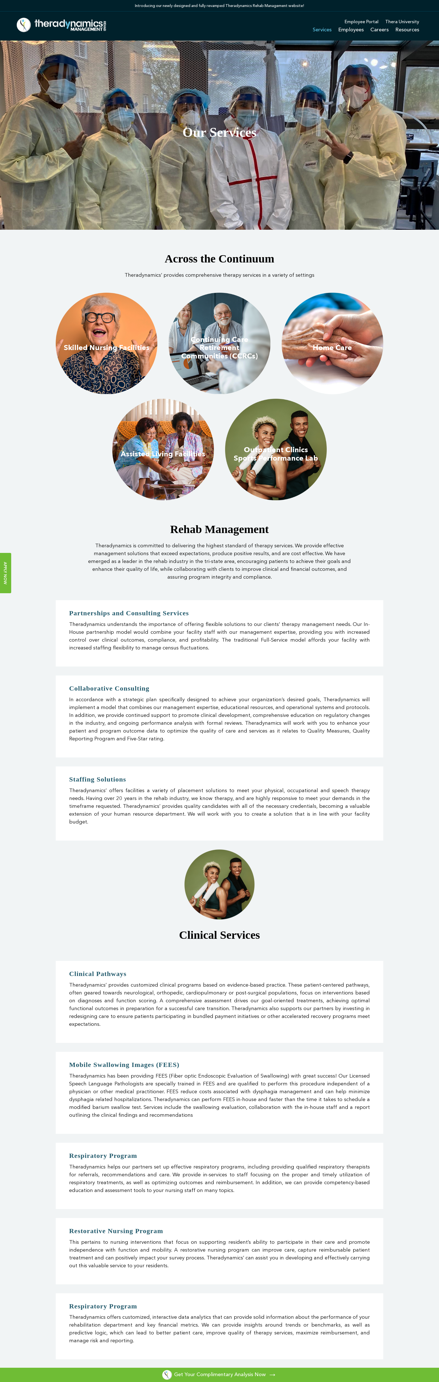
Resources (407, 29)
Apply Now (5, 573)
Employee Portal (362, 22)
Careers (379, 29)
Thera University (402, 22)
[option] (219, 5)
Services (322, 29)
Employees (351, 29)
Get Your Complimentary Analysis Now (219, 1374)
